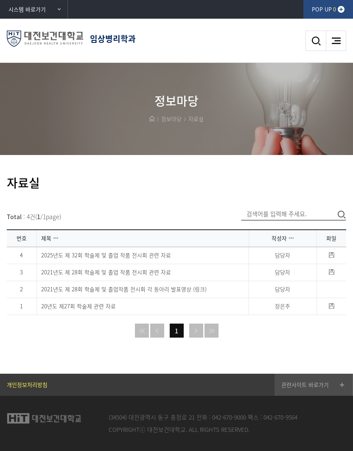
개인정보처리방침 (27, 385)
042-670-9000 (229, 417)
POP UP (324, 9)
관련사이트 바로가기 (305, 385)
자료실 (196, 119)
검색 (315, 41)
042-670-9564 (280, 417)
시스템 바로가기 (27, 9)
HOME (151, 118)
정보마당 (171, 119)
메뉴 (336, 41)
